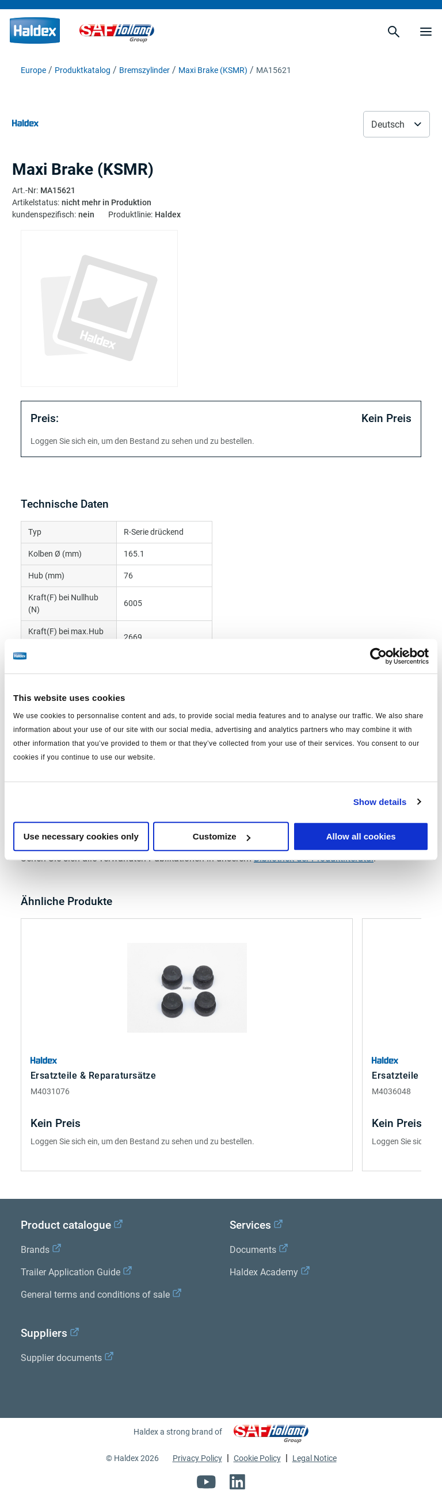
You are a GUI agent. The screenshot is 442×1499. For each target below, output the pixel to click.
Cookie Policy (257, 1458)
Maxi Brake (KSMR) (212, 70)
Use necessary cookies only (81, 836)
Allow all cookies (361, 836)
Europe (33, 70)
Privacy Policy (197, 1458)
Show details (380, 802)
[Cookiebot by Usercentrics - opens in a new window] (378, 656)
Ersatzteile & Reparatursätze (93, 1075)
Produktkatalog (82, 70)
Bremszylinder (144, 70)
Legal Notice (314, 1458)
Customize (221, 836)
